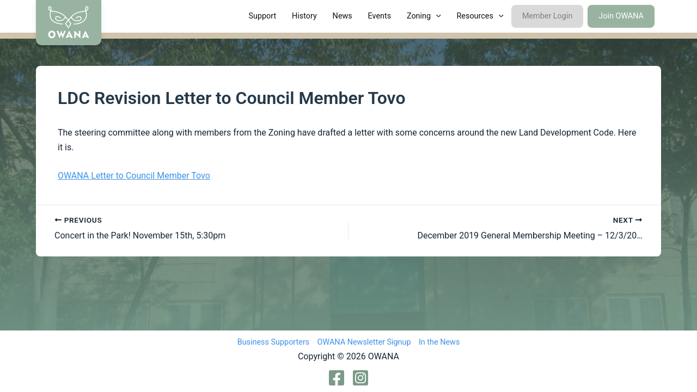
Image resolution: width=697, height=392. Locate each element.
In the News (439, 342)
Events (380, 16)
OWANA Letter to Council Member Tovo (134, 175)
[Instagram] (360, 378)
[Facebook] (336, 378)
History (304, 16)
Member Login (547, 16)
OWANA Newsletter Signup (364, 342)
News (342, 16)
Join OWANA (621, 16)
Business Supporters (273, 342)
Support (262, 16)
